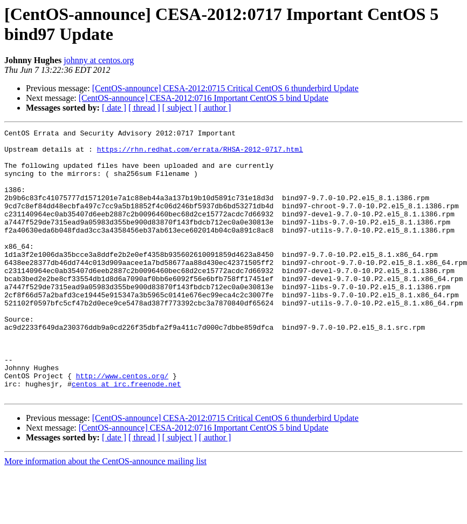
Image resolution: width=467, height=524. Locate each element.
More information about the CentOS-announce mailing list (105, 514)
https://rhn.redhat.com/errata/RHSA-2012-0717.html (200, 154)
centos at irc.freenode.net (126, 435)
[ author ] (215, 107)
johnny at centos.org (99, 60)
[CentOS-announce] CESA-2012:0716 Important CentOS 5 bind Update (203, 98)
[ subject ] (179, 107)
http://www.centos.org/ (122, 426)
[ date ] (114, 107)
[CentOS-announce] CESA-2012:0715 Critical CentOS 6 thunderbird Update (225, 88)
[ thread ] (144, 107)
